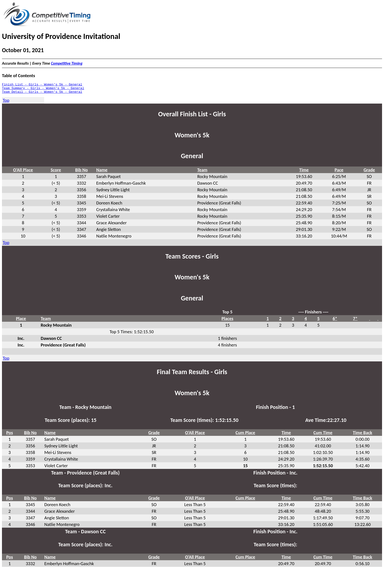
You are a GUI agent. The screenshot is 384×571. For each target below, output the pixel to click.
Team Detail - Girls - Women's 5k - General (42, 94)
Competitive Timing (67, 63)
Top (6, 102)
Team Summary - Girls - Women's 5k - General (43, 89)
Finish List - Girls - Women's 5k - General (42, 85)
